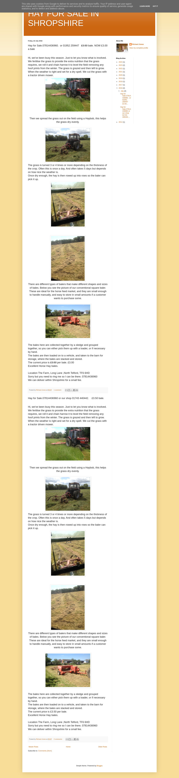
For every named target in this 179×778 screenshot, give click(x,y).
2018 (121, 82)
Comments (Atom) (45, 751)
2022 (121, 69)
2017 (121, 85)
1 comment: (58, 390)
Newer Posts (33, 747)
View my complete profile (138, 48)
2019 (121, 78)
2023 (121, 65)
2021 (121, 72)
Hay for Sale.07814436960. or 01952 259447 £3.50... (125, 99)
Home (68, 747)
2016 (121, 88)
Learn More (145, 6)
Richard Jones (138, 44)
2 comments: (58, 739)
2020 (121, 75)
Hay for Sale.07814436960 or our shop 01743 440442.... (125, 112)
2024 (121, 62)
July (122, 91)
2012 (121, 122)
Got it (155, 6)
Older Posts (102, 747)
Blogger (99, 766)
